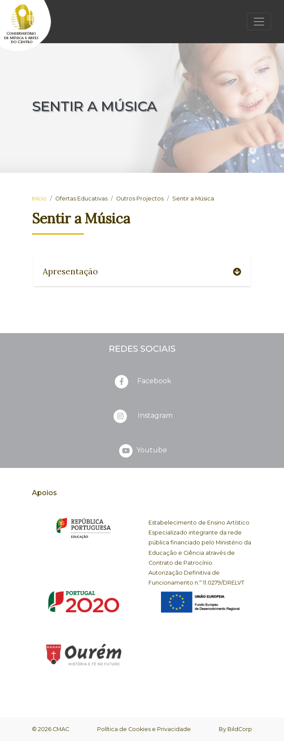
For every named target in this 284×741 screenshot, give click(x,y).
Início (39, 198)
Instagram (142, 416)
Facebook (142, 381)
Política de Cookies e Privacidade (144, 729)
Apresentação (142, 271)
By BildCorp (235, 729)
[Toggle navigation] (259, 21)
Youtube (142, 451)
